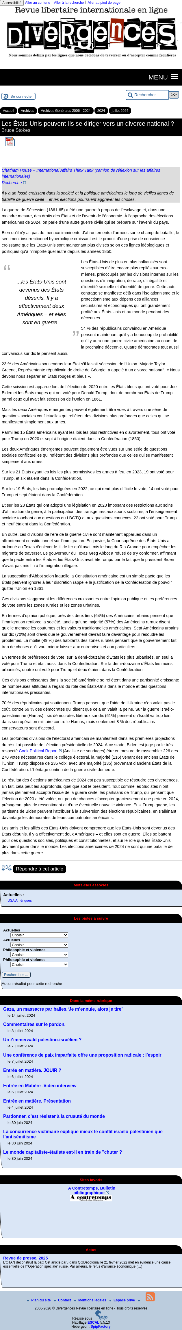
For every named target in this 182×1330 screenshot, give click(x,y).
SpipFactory (101, 1327)
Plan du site (39, 1300)
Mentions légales (90, 1300)
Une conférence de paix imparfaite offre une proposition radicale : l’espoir (82, 1055)
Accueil (8, 111)
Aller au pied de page (104, 3)
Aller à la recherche (69, 3)
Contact (63, 1300)
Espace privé (122, 1300)
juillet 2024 (120, 111)
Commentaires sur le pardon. (34, 1024)
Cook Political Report (38, 751)
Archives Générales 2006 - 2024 (65, 111)
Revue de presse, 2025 (25, 1258)
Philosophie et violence (24, 950)
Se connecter (21, 96)
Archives (27, 111)
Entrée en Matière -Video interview (40, 1085)
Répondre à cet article (39, 869)
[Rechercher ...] (147, 95)
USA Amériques (20, 901)
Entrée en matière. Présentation (37, 1101)
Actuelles (11, 930)
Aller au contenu (37, 3)
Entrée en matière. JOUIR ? (32, 1070)
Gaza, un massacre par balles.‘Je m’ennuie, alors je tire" (63, 1009)
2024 (101, 111)
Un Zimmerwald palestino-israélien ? (42, 1039)
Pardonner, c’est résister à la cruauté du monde (54, 1116)
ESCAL (93, 1322)
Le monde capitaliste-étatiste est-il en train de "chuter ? (62, 1152)
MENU (158, 77)
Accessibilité (11, 3)
